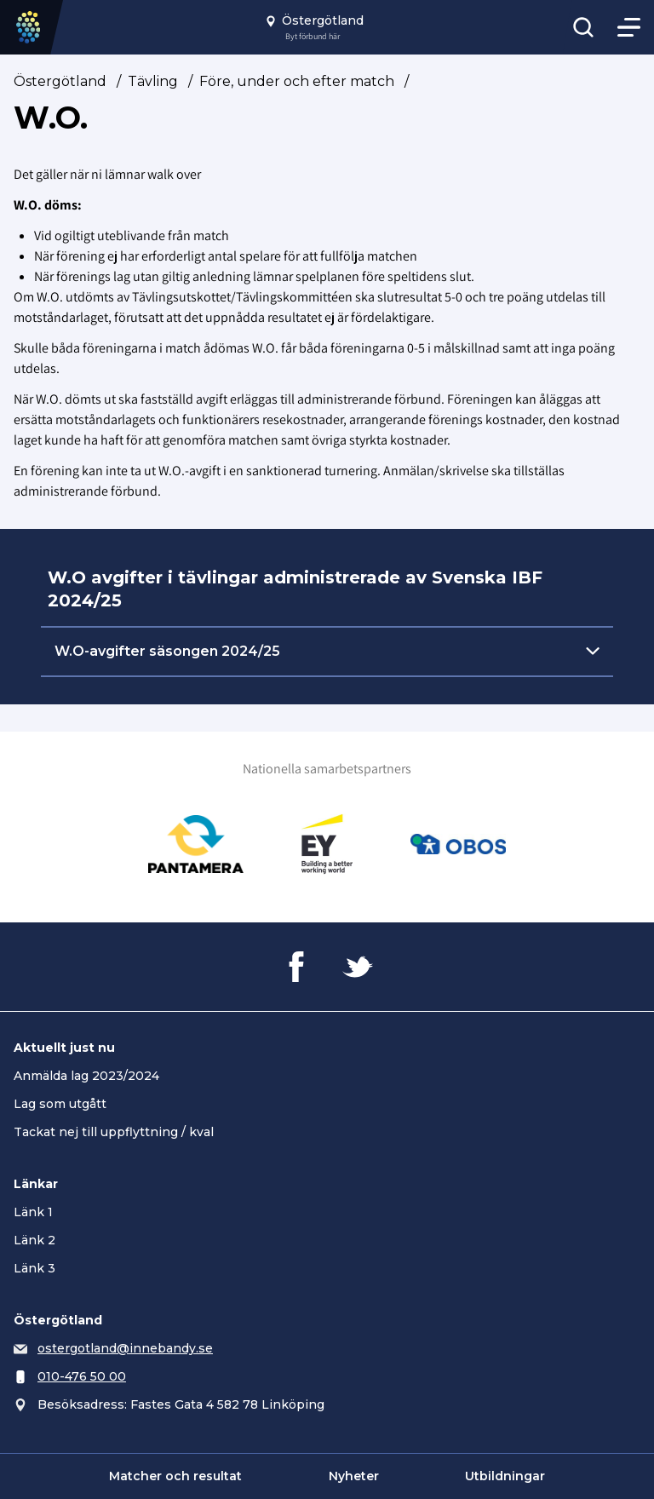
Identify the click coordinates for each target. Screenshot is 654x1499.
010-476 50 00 (81, 1376)
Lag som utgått (60, 1103)
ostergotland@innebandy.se (125, 1348)
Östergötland (60, 81)
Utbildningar (505, 1476)
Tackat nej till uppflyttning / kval (114, 1132)
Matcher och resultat (175, 1476)
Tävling (153, 81)
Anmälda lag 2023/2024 (86, 1075)
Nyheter (354, 1476)
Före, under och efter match (296, 81)
